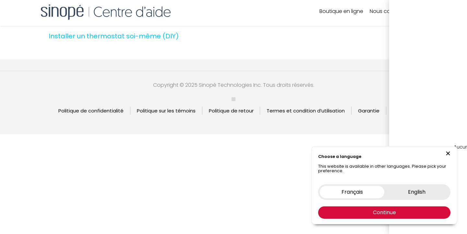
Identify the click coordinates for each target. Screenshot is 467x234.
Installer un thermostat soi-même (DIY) (114, 36)
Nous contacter (389, 11)
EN (430, 11)
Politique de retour (231, 110)
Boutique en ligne (341, 11)
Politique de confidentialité (91, 110)
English (401, 110)
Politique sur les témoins (166, 110)
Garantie (368, 110)
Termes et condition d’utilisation (306, 110)
